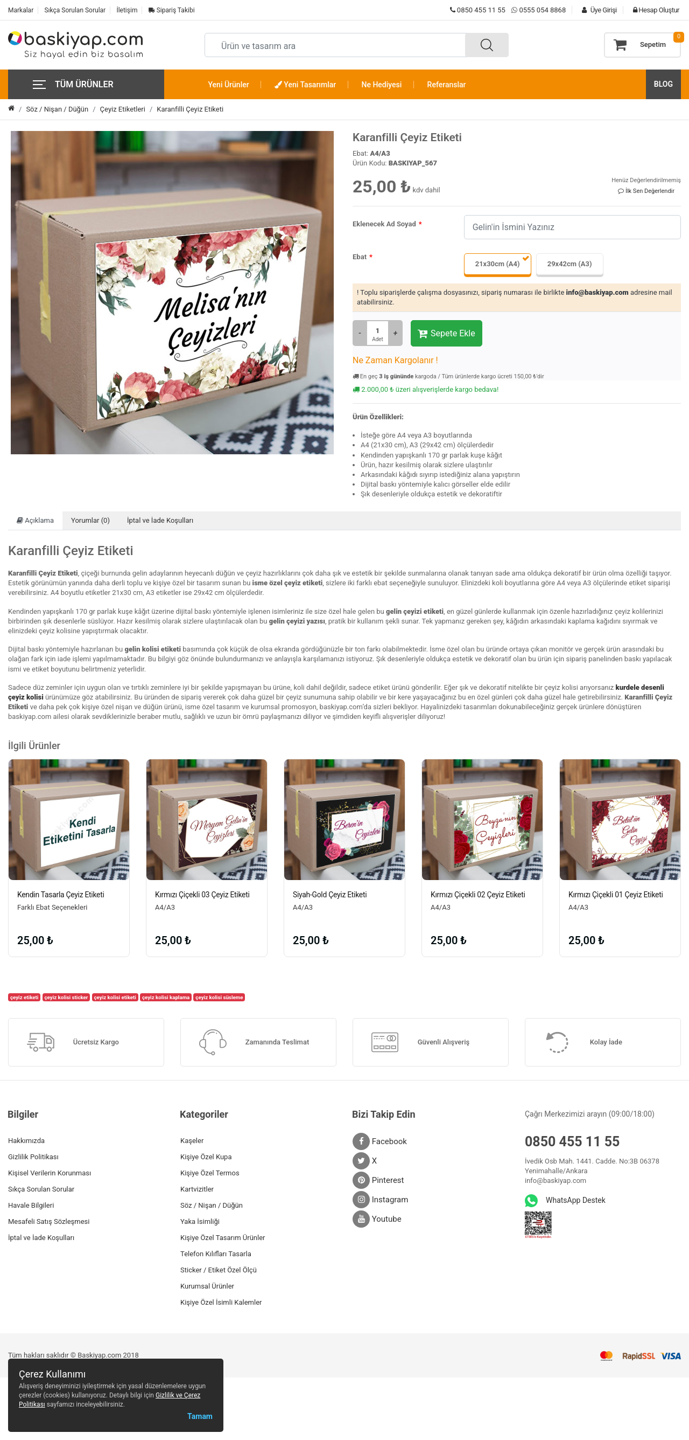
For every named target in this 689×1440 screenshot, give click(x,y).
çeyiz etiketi (24, 997)
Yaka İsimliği (200, 1221)
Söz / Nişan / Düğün (57, 109)
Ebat (360, 257)
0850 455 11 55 (477, 10)
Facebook (380, 1141)
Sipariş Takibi (172, 10)
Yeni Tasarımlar (305, 84)
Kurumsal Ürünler (207, 1286)
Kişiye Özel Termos (210, 1173)
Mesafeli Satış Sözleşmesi (48, 1221)
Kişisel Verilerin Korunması (49, 1173)
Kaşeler (191, 1141)
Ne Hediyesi (382, 84)
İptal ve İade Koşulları (160, 520)
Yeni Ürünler (228, 84)
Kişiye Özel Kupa (206, 1157)
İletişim (126, 10)
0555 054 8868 (542, 10)
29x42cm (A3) (569, 264)
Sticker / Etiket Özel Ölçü (218, 1270)
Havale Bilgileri (31, 1205)
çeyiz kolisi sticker (66, 997)
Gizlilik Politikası (33, 1157)
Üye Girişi (596, 10)
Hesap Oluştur (653, 10)
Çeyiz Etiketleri (122, 109)
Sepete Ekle (446, 333)
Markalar (20, 10)
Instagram (380, 1199)
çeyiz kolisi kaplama (165, 997)
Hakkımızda (26, 1141)
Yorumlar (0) (90, 520)
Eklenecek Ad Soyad (384, 224)
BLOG (663, 84)
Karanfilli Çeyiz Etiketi (190, 109)
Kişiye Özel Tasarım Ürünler (222, 1238)
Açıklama (35, 520)
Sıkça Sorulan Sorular (75, 10)
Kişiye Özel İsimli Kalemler (221, 1302)
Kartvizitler (197, 1189)
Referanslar (446, 84)
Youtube (377, 1219)
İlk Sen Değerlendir (646, 191)
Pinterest (378, 1180)
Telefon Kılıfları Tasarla (215, 1254)
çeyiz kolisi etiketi (115, 997)
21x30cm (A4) (497, 264)
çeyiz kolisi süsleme (219, 997)
